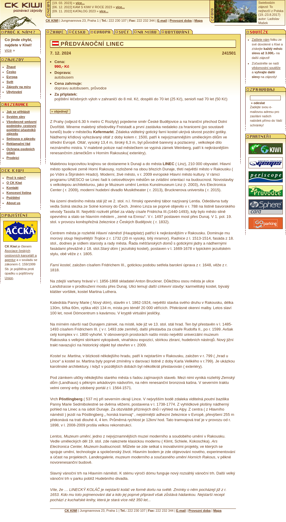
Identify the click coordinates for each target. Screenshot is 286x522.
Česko (11, 72)
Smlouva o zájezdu (20, 138)
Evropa (11, 77)
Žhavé (11, 67)
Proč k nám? (16, 177)
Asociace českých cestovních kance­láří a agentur (21, 255)
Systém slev (15, 116)
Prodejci (12, 158)
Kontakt (12, 187)
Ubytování (14, 92)
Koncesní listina (18, 192)
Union (9, 278)
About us (13, 203)
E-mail (162, 20)
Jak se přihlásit (18, 111)
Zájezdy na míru (18, 87)
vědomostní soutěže (266, 68)
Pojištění (13, 197)
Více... (80, 3)
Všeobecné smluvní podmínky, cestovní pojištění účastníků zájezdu (21, 127)
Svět (9, 82)
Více (8, 50)
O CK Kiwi (14, 182)
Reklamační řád (18, 143)
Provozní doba (180, 20)
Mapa (198, 20)
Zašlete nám (261, 39)
